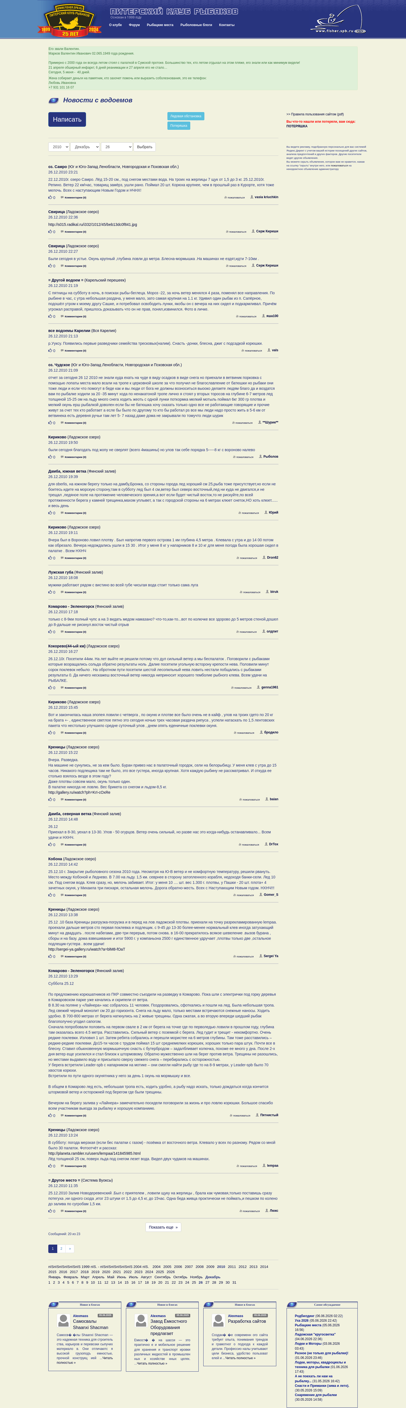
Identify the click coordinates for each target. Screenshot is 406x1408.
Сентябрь (162, 1277)
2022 (128, 1272)
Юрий (271, 512)
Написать (67, 119)
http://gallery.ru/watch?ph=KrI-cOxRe (79, 792)
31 (234, 1282)
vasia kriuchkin (264, 197)
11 (100, 1282)
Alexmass (80, 1316)
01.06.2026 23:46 (308, 1358)
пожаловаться (234, 197)
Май (110, 1277)
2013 (253, 1267)
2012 (243, 1267)
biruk (272, 592)
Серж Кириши (265, 231)
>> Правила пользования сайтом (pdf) (315, 114)
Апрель (98, 1277)
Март (85, 1277)
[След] (69, 1249)
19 (153, 1282)
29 (221, 1282)
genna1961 (267, 687)
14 (120, 1282)
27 (207, 1282)
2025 (160, 1272)
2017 (74, 1272)
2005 (167, 1267)
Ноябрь (196, 1277)
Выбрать (144, 147)
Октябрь (180, 1277)
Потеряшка (178, 126)
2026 (171, 1272)
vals (272, 350)
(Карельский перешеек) (87, 280)
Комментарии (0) (73, 197)
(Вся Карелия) (82, 330)
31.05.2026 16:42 (326, 1381)
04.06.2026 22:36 (308, 1339)
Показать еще (163, 1227)
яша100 (270, 316)
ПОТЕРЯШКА (297, 126)
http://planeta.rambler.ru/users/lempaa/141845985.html (94, 1153)
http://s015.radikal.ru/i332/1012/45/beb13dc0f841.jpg (92, 224)
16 (133, 1282)
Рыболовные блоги (196, 25)
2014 (264, 1267)
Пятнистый (267, 1115)
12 (106, 1282)
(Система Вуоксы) (80, 1180)
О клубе (115, 25)
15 (127, 1282)
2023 (138, 1272)
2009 (210, 1267)
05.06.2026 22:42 (323, 1320)
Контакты (227, 25)
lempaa (270, 1165)
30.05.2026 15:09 (308, 1390)
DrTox (271, 844)
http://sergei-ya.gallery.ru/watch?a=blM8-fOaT (86, 949)
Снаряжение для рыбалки (316, 1395)
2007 (189, 1267)
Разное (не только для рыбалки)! (321, 1353)
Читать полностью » (152, 1363)
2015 (52, 1272)
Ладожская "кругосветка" (315, 1334)
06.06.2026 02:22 (329, 1316)
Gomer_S (268, 895)
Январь (54, 1277)
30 (228, 1282)
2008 (200, 1267)
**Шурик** (268, 422)
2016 (63, 1272)
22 (174, 1282)
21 (167, 1282)
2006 (178, 1267)
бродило (269, 732)
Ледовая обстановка (185, 116)
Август (146, 1277)
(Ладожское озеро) (73, 212)
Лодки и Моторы (308, 1344)
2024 (149, 1272)
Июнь (121, 1277)
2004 (157, 1267)
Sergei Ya (268, 956)
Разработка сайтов (247, 1321)
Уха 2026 (302, 1320)
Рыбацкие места (160, 25)
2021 (117, 1272)
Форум (134, 25)
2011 (232, 1267)
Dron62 (270, 557)
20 (160, 1282)
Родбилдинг (305, 1316)
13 (113, 1282)
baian (271, 799)
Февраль (71, 1277)
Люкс (271, 1211)
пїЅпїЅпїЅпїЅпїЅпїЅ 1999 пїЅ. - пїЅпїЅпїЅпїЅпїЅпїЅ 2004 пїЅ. (98, 1267)
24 (187, 1282)
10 (93, 1282)
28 (214, 1282)
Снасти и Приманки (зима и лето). (322, 1386)
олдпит (270, 631)
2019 (95, 1272)
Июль (133, 1277)
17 (140, 1282)
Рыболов (268, 456)
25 (194, 1282)
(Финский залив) (82, 471)
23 (181, 1282)
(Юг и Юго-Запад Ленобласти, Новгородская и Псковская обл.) (113, 166)
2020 (106, 1272)
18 (147, 1282)
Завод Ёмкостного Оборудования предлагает (169, 1327)
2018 (85, 1272)
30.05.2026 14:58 (308, 1399)
